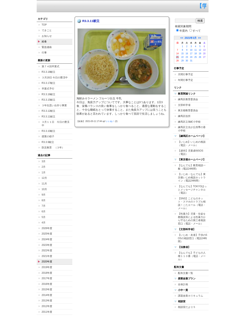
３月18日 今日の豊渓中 (55, 77)
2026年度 (47, 228)
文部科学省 (184, 105)
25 (195, 57)
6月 (44, 211)
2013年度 (47, 300)
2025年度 (47, 233)
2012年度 (47, 306)
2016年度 (47, 284)
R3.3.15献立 (49, 99)
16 (187, 53)
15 (182, 53)
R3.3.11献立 (49, 116)
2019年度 (47, 267)
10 (191, 50)
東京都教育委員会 (188, 110)
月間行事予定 (185, 74)
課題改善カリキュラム (190, 295)
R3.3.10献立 (49, 131)
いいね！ (110, 121)
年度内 (182, 30)
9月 (44, 194)
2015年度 (47, 289)
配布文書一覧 (185, 273)
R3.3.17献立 (49, 83)
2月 (44, 166)
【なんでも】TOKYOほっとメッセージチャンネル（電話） (192, 189)
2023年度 (47, 245)
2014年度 (47, 295)
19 (200, 53)
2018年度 (47, 272)
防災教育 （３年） (53, 147)
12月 (44, 177)
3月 (44, 161)
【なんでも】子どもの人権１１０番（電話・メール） (192, 256)
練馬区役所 (184, 116)
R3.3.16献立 (49, 94)
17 (191, 53)
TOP (44, 24)
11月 (44, 183)
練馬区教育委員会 (188, 99)
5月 (44, 217)
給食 (44, 41)
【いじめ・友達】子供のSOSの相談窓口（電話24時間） (192, 238)
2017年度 (47, 278)
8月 (44, 200)
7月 (44, 205)
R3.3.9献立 (48, 142)
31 (191, 61)
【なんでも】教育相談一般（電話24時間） (192, 167)
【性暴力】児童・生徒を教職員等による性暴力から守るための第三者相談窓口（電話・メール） (192, 218)
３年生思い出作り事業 (54, 105)
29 (182, 61)
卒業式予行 (48, 88)
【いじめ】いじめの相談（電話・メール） (192, 143)
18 (195, 53)
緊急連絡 (47, 47)
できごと (47, 30)
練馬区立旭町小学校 (189, 121)
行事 (44, 52)
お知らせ (47, 36)
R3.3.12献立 (49, 110)
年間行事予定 (185, 80)
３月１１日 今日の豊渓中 (55, 124)
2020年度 (47, 261)
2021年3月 (191, 37)
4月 (44, 222)
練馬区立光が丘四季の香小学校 (192, 129)
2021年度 (47, 256)
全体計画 (183, 284)
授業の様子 (48, 136)
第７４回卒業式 (50, 66)
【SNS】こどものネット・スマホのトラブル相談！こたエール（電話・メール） (192, 203)
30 (187, 61)
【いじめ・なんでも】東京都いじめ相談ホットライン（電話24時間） (192, 177)
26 (200, 57)
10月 (44, 189)
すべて (195, 30)
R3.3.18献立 (49, 71)
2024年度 (47, 239)
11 (195, 50)
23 (187, 57)
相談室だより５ (187, 307)
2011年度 (47, 311)
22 (182, 57)
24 (191, 57)
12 (200, 50)
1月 (44, 172)
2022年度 (47, 250)
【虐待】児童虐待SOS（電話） (190, 152)
